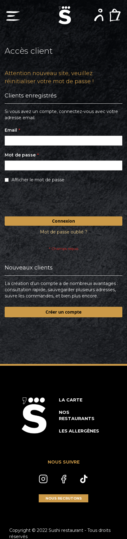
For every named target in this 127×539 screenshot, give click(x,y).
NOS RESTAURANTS (76, 415)
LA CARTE (70, 400)
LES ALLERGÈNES (79, 431)
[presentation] (52, 201)
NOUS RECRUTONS (64, 498)
